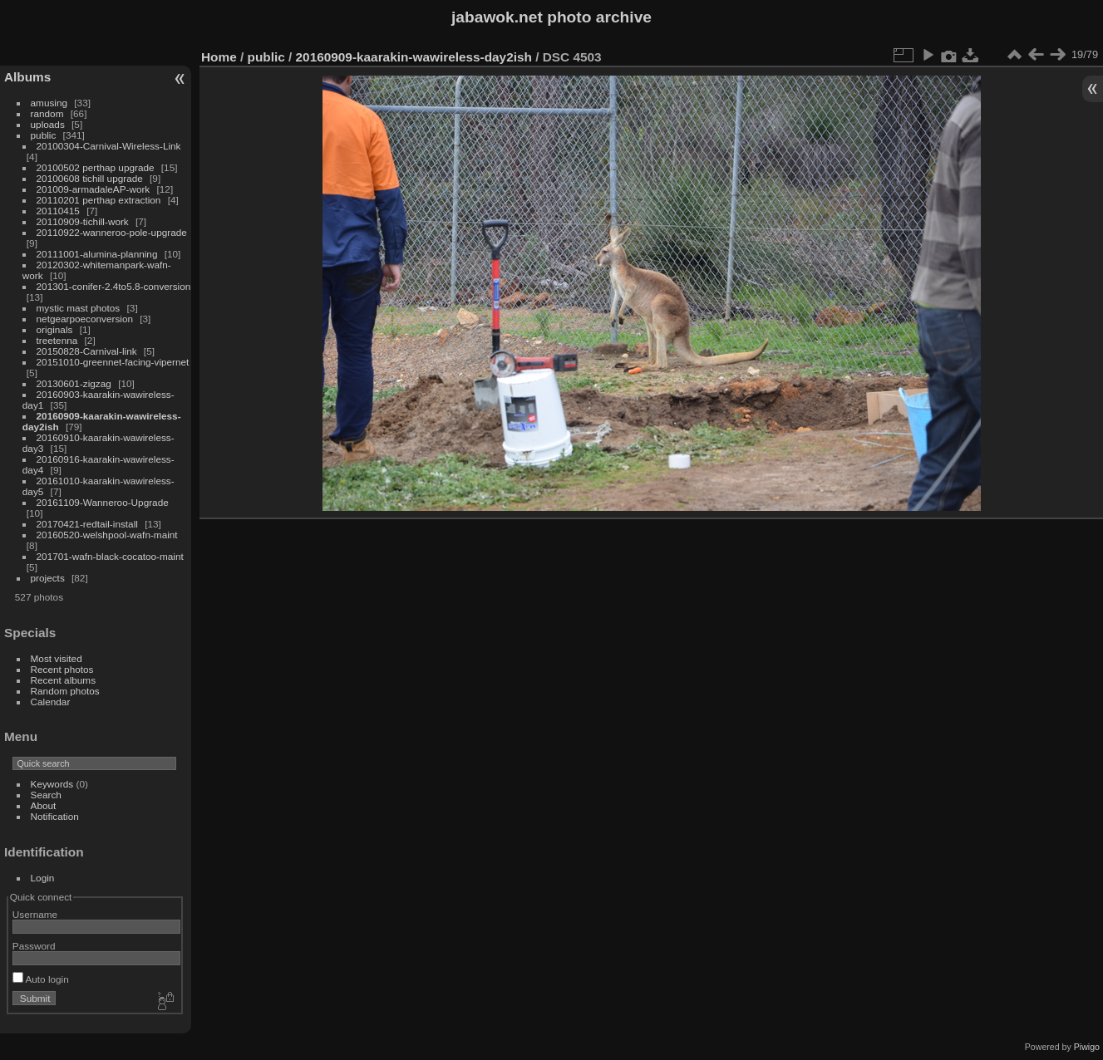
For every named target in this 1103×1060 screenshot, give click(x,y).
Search (46, 794)
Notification (55, 816)
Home (219, 57)
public (44, 135)
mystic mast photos (79, 307)
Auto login (40, 979)
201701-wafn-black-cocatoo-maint (110, 556)
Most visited (56, 658)
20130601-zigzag (74, 383)
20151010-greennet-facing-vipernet (113, 361)
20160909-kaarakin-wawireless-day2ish (414, 57)
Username (34, 914)
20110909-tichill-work (83, 221)
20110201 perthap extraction (99, 199)
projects (48, 577)
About (44, 805)
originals (55, 329)
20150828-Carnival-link (87, 351)
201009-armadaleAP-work (93, 189)
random (47, 113)
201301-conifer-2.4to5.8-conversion (114, 286)
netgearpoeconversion (85, 318)
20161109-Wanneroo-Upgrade (103, 502)
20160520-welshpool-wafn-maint (107, 534)
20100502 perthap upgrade (96, 167)
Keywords (52, 783)
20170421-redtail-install (87, 523)
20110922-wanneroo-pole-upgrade (112, 232)
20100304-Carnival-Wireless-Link (109, 145)
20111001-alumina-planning (97, 253)
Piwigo (1087, 1047)
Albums (27, 77)
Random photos (65, 690)
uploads (48, 124)
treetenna (57, 340)
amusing (49, 102)
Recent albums (63, 680)
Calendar (51, 701)
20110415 (58, 210)
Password (34, 945)
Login (43, 877)
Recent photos (62, 669)
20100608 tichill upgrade (90, 178)
